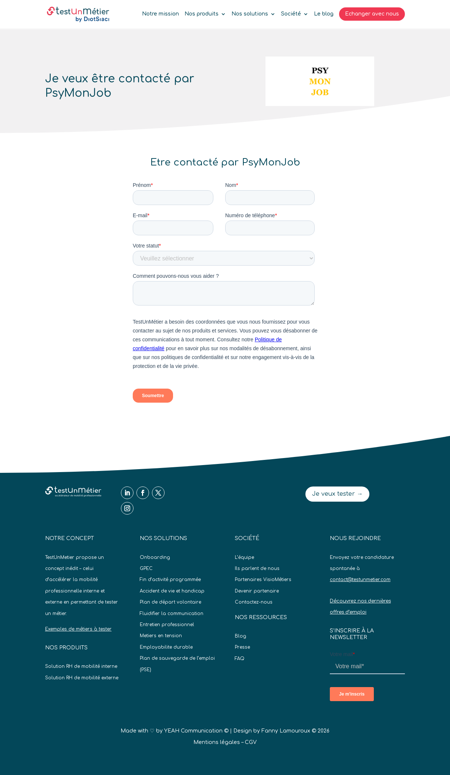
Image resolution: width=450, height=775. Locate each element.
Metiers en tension (161, 635)
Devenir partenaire (257, 591)
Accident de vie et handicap (172, 591)
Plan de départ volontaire (170, 602)
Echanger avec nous (372, 14)
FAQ (239, 658)
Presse (242, 647)
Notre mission (160, 14)
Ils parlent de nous (257, 568)
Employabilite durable (166, 647)
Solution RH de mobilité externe (81, 677)
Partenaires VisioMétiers (263, 579)
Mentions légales (216, 742)
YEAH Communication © (196, 731)
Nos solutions (249, 14)
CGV (251, 742)
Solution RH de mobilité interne (81, 666)
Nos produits (202, 14)
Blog (240, 636)
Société (291, 14)
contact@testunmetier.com (360, 579)
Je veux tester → (337, 494)
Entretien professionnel (167, 624)
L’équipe (244, 557)
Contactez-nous (254, 602)
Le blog (324, 14)
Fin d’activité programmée (170, 579)
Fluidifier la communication (171, 613)
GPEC (146, 568)
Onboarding (155, 557)
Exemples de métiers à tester (78, 629)
